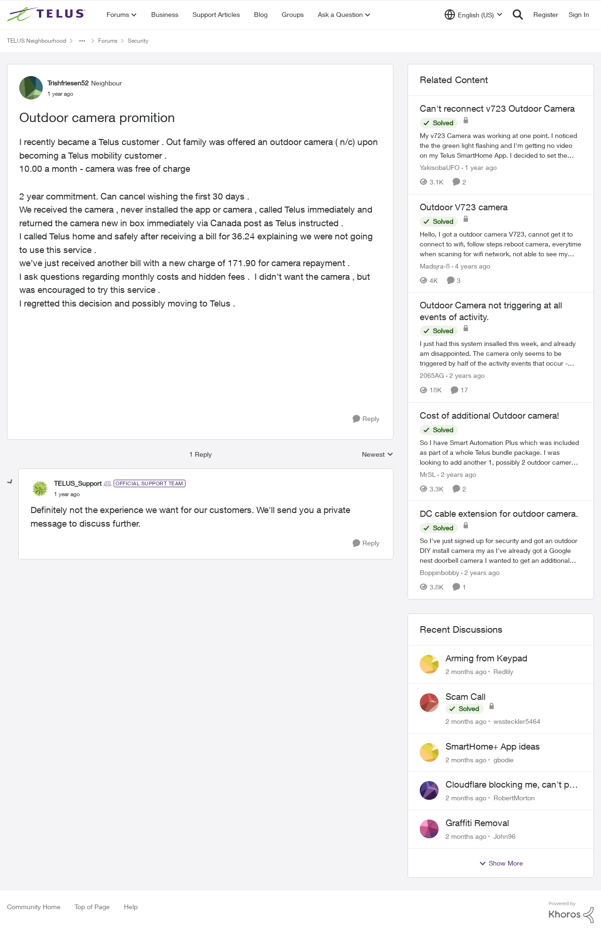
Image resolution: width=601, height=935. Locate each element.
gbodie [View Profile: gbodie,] (503, 759)
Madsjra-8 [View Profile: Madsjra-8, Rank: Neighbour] (435, 265)
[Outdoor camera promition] (67, 494)
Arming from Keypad (486, 658)
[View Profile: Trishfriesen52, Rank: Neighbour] (31, 88)
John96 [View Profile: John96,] (504, 836)
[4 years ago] (471, 265)
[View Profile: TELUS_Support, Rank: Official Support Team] (40, 488)
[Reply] (366, 419)
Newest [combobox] (377, 454)
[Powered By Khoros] (571, 912)
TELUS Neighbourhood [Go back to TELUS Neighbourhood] (36, 40)
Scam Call (465, 696)
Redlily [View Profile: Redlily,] (503, 671)
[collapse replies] (10, 482)
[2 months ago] (466, 671)
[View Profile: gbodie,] (429, 752)
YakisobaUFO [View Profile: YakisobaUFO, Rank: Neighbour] (440, 167)
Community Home (34, 907)
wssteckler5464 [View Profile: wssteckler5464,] (516, 721)
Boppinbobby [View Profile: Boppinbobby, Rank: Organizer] (439, 572)
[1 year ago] (479, 167)
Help (131, 907)
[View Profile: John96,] (429, 829)
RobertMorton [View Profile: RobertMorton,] (514, 798)
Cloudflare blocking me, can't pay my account (512, 784)
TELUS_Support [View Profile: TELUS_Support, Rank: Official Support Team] (77, 483)
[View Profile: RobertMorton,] (429, 790)
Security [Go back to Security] (138, 40)
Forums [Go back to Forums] (107, 40)
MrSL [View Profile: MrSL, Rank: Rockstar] (428, 474)
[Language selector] (473, 14)
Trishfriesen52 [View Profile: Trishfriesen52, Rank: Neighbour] (68, 83)
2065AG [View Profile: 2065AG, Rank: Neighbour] (432, 376)
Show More (501, 863)
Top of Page (92, 907)
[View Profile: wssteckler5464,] (429, 702)
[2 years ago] (465, 376)
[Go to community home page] (47, 14)
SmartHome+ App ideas (493, 746)
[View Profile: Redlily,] (429, 664)
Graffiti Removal (477, 823)
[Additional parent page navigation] (82, 40)
